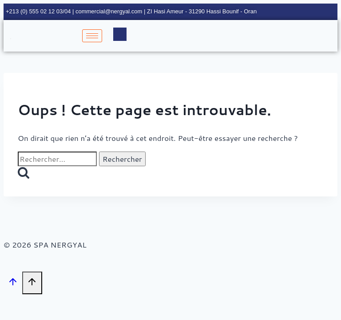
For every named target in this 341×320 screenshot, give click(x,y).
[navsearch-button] (120, 34)
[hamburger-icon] (92, 35)
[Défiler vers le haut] (13, 283)
